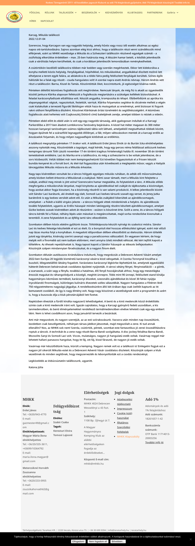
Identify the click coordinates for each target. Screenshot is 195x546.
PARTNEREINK (154, 12)
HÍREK (32, 21)
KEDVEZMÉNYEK (114, 12)
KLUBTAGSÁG (134, 12)
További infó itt (154, 442)
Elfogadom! (78, 541)
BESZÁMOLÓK (89, 12)
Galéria (171, 12)
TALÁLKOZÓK (66, 12)
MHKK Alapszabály (128, 436)
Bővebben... (118, 541)
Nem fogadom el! (98, 541)
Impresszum (124, 408)
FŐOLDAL (34, 12)
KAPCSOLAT (47, 21)
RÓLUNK (49, 12)
